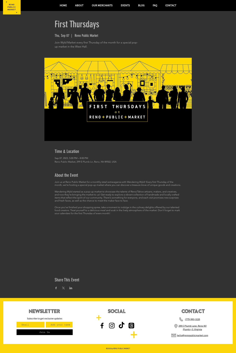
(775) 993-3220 (192, 319)
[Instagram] (112, 325)
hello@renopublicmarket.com (192, 335)
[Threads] (131, 325)
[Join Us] (45, 332)
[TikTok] (121, 325)
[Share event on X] (63, 288)
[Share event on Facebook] (56, 288)
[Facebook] (102, 325)
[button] (125, 5)
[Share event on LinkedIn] (70, 288)
